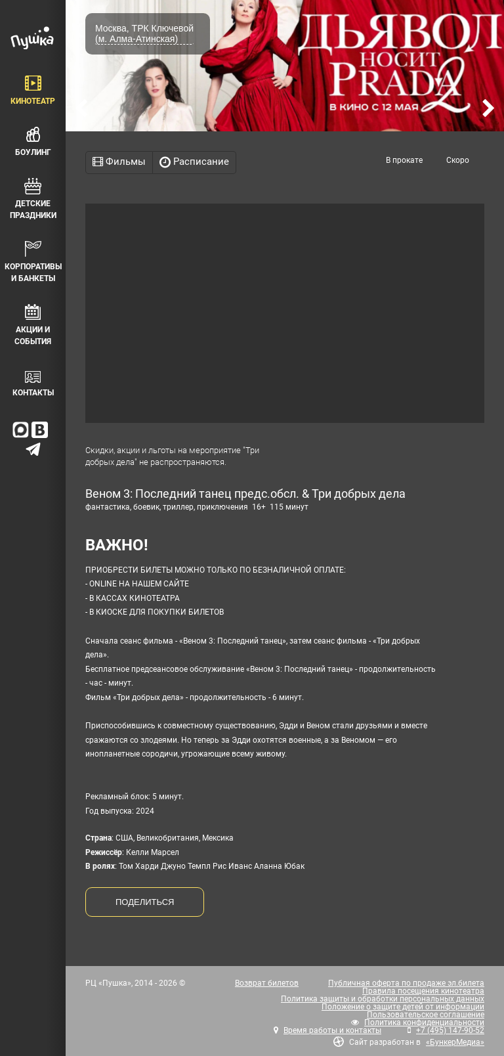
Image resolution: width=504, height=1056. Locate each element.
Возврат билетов (267, 983)
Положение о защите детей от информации (403, 1006)
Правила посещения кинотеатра (423, 991)
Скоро (457, 160)
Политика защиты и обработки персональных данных (382, 998)
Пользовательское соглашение (425, 1014)
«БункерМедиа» (455, 1042)
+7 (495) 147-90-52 (450, 1030)
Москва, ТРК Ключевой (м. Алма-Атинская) (144, 33)
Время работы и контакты (332, 1030)
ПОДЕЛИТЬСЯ (145, 902)
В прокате (404, 160)
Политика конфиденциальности (424, 1022)
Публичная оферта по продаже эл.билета (406, 983)
